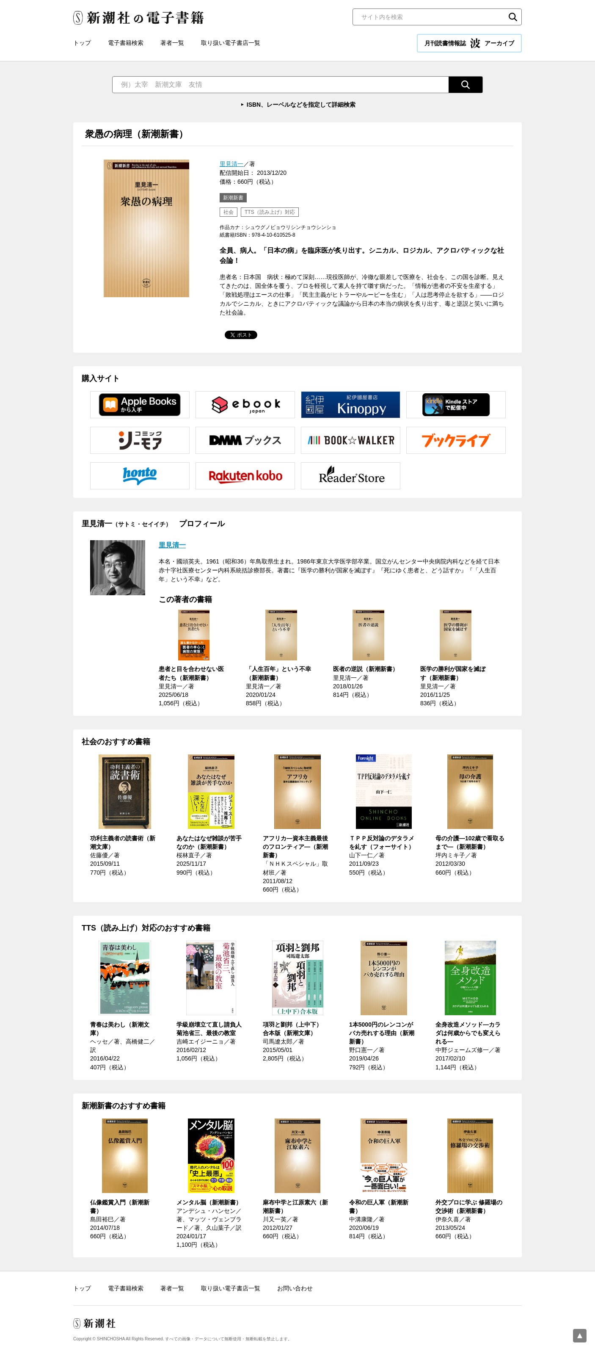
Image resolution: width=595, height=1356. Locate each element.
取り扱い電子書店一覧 (230, 42)
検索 (513, 17)
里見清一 (231, 163)
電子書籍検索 (125, 42)
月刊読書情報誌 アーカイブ (469, 43)
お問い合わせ (295, 1288)
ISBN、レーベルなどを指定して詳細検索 (301, 104)
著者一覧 (172, 42)
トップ (82, 42)
